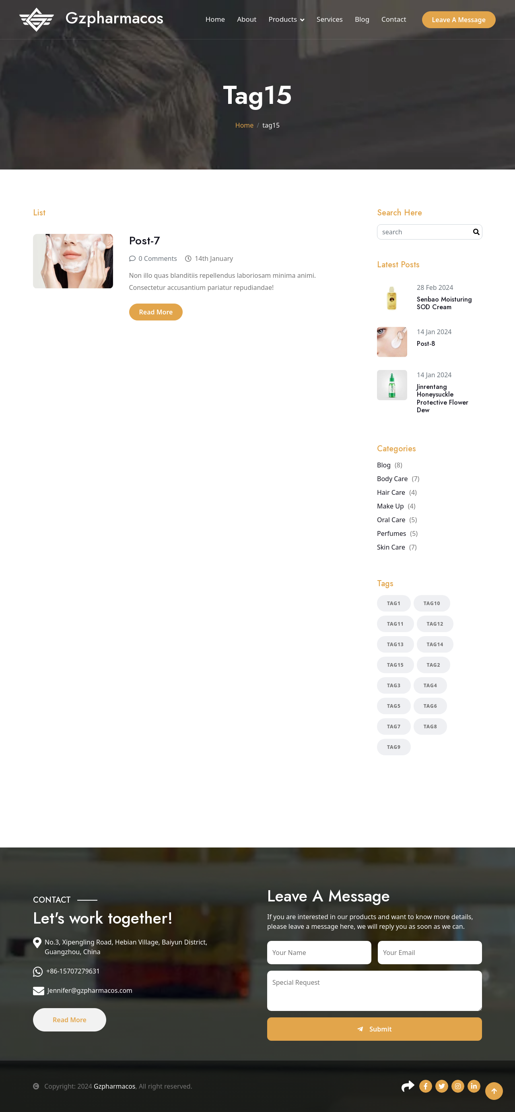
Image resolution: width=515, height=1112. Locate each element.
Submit (374, 1029)
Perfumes (391, 533)
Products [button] (282, 19)
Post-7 (144, 240)
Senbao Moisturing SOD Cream (444, 303)
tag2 (434, 664)
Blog (362, 19)
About (246, 19)
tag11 (395, 623)
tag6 (430, 706)
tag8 (430, 726)
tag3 (394, 685)
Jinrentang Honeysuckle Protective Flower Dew (442, 398)
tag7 (394, 726)
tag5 (394, 706)
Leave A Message (459, 19)
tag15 (395, 664)
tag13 (395, 644)
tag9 (394, 747)
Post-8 (426, 343)
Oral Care (391, 519)
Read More (156, 312)
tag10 (432, 603)
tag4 (430, 685)
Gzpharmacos (114, 1086)
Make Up (390, 506)
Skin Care (391, 547)
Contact (393, 19)
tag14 (435, 644)
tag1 (394, 603)
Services (330, 19)
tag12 (435, 623)
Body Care (392, 478)
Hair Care (391, 492)
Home (215, 19)
